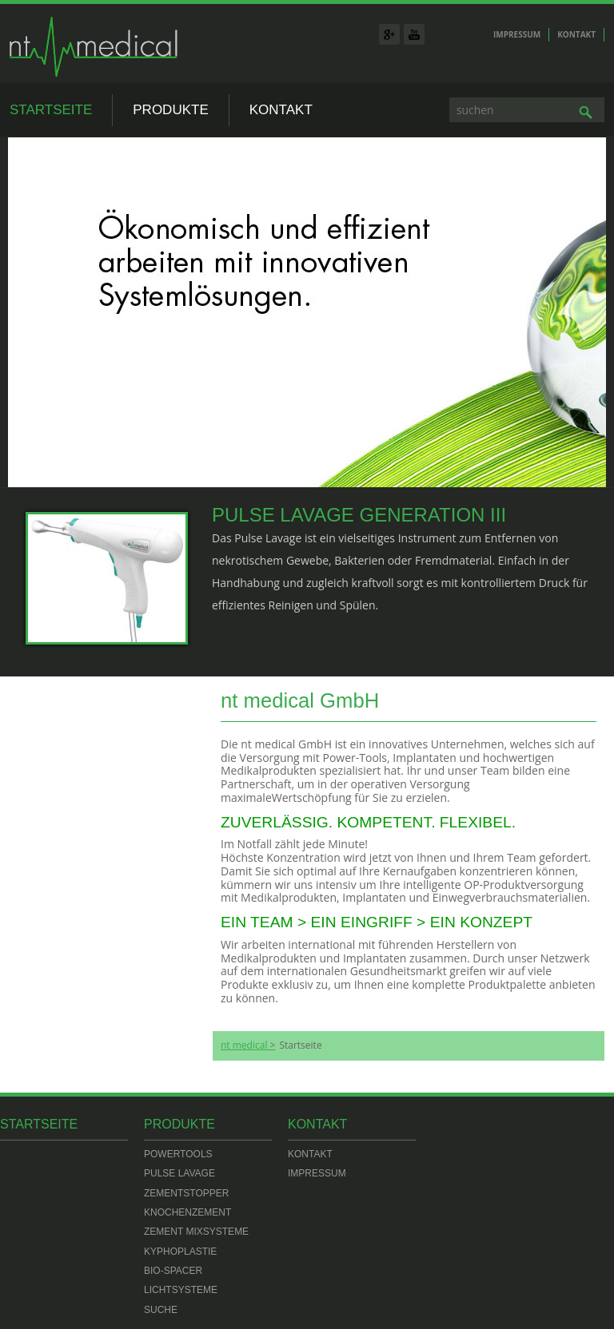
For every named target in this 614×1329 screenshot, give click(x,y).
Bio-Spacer (173, 1270)
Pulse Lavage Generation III (359, 515)
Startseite (51, 109)
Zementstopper (186, 1193)
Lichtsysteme (180, 1289)
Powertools (178, 1154)
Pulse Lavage (179, 1173)
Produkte (170, 109)
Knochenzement (187, 1212)
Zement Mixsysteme (196, 1231)
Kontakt (576, 34)
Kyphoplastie (180, 1251)
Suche (160, 1309)
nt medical (244, 1045)
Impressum (516, 34)
